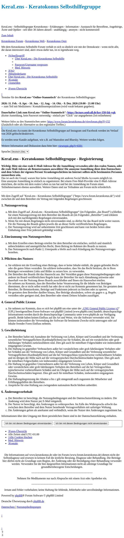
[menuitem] (39, 58)
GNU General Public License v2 (100, 308)
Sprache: (6, 151)
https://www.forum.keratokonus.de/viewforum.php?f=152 (78, 121)
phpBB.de (38, 501)
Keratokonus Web (35, 41)
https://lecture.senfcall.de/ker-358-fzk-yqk (91, 112)
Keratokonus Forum (12, 41)
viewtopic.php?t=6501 (70, 145)
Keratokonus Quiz (57, 41)
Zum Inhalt (7, 35)
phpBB (18, 495)
